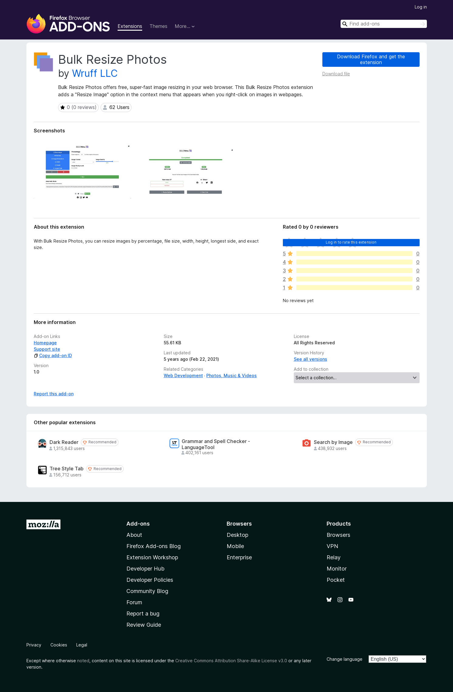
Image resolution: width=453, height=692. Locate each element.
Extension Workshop (152, 557)
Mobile (235, 546)
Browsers (338, 535)
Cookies (58, 644)
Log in (421, 6)
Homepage (45, 342)
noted (83, 660)
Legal (81, 644)
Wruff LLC (95, 73)
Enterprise (239, 557)
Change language (344, 659)
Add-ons (138, 523)
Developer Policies (149, 580)
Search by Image (333, 442)
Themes (158, 26)
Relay (334, 557)
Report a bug (143, 613)
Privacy (33, 644)
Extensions (130, 26)
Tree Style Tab (67, 469)
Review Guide (143, 625)
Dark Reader (64, 442)
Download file (336, 73)
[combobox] (384, 24)
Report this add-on (54, 393)
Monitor (337, 568)
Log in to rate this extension (351, 242)
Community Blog (147, 591)
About (134, 535)
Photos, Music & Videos (231, 375)
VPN (332, 546)
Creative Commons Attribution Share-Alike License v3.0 (231, 660)
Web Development (183, 375)
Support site (47, 349)
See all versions (310, 359)
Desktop (237, 535)
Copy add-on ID (53, 355)
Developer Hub (145, 568)
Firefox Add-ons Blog (153, 546)
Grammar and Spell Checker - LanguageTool (216, 444)
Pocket (336, 580)
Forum (134, 602)
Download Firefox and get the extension (371, 59)
